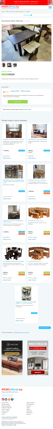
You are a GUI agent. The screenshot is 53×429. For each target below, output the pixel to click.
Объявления (29, 411)
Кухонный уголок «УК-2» (35, 220)
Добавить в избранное (7, 71)
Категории (28, 15)
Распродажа (4, 412)
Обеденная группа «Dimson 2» (37, 180)
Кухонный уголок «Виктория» (37, 139)
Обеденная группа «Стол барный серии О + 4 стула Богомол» (26, 302)
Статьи (3, 414)
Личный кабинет (30, 404)
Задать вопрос (17, 101)
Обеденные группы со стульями (21, 332)
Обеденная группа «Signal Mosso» (13, 139)
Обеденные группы (19, 11)
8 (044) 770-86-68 (32, 239)
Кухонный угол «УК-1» (35, 261)
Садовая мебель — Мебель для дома (20, 91)
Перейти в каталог (44, 327)
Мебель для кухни (10, 11)
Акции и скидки (5, 411)
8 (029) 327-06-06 (7, 198)
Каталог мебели (5, 402)
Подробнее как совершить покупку (9, 425)
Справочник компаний (7, 407)
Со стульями (27, 11)
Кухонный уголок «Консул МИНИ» (13, 261)
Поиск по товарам (6, 409)
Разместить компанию (7, 395)
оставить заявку (27, 109)
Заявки (28, 407)
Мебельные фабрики (6, 406)
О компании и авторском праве (8, 418)
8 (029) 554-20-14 (7, 158)
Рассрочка (28, 406)
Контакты (28, 414)
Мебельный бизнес (30, 402)
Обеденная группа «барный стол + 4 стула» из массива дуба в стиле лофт (13, 181)
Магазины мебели (6, 404)
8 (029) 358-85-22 (32, 158)
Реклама (28, 409)
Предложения (29, 412)
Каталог (3, 11)
